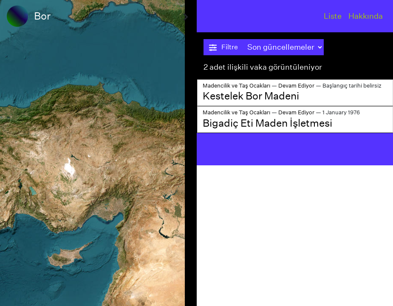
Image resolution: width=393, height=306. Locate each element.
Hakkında (365, 15)
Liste (333, 15)
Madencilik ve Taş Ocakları (236, 85)
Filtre (223, 47)
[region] (98, 153)
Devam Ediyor (296, 85)
